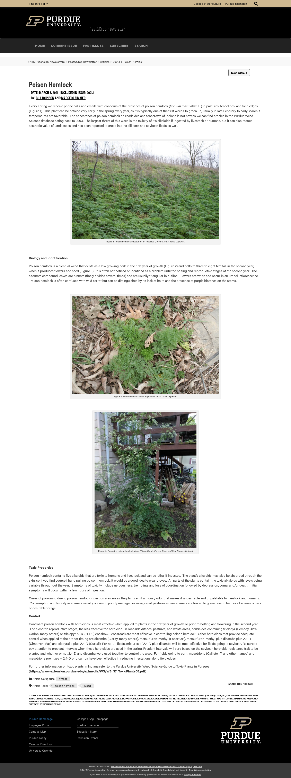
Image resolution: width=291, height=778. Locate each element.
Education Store (87, 731)
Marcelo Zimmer (73, 97)
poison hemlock (64, 685)
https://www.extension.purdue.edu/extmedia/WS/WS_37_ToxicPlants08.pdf (87, 671)
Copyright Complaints (163, 770)
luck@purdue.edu (192, 774)
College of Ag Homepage (92, 719)
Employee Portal (39, 725)
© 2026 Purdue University (92, 770)
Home (40, 45)
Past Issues (93, 45)
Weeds (63, 679)
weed (87, 685)
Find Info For (38, 3)
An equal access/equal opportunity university (129, 770)
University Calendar (41, 750)
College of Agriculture (207, 3)
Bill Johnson (45, 97)
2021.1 (90, 92)
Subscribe (119, 45)
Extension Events (87, 738)
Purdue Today (37, 738)
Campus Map (37, 731)
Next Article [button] (239, 73)
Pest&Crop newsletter (107, 28)
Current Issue (64, 45)
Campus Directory (40, 744)
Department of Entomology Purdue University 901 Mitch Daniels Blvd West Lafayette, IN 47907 (156, 766)
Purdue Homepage (41, 719)
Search (141, 45)
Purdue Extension (236, 3)
